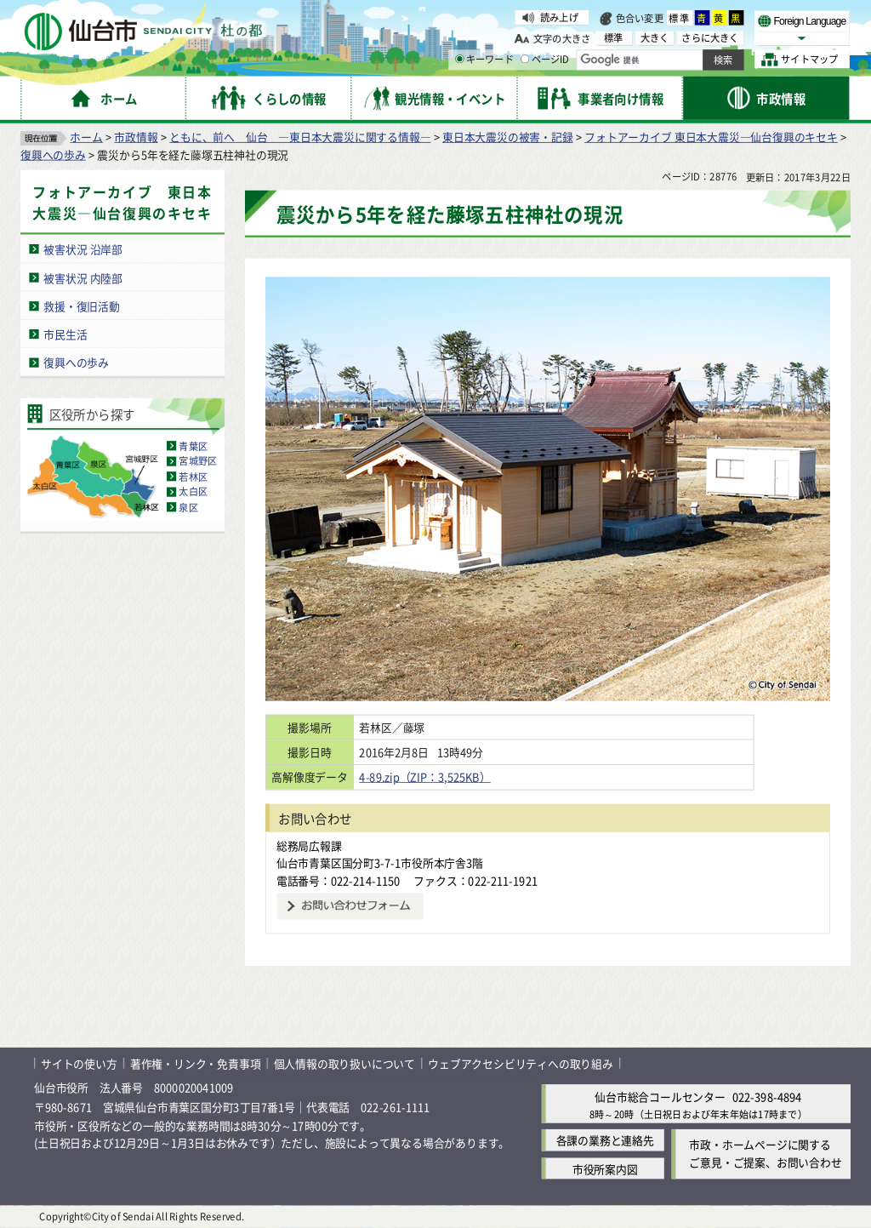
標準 (680, 18)
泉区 (188, 507)
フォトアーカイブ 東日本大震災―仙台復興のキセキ (711, 137)
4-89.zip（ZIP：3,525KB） (438, 776)
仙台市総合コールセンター (660, 1096)
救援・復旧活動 (81, 306)
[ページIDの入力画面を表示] (525, 58)
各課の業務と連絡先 (605, 1141)
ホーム (86, 137)
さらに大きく (709, 37)
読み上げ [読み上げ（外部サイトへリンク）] (559, 17)
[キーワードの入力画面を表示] (459, 58)
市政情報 (135, 137)
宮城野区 (198, 461)
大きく (654, 37)
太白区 (193, 492)
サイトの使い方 (79, 1063)
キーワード (484, 59)
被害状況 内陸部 (82, 277)
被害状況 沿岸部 (82, 249)
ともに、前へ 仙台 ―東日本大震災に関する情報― (299, 137)
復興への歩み (53, 154)
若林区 (193, 476)
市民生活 (65, 334)
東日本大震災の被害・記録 (507, 137)
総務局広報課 (309, 845)
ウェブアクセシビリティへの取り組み (520, 1063)
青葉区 (193, 446)
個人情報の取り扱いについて (344, 1063)
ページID (545, 59)
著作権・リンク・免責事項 (195, 1063)
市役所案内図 (605, 1169)
